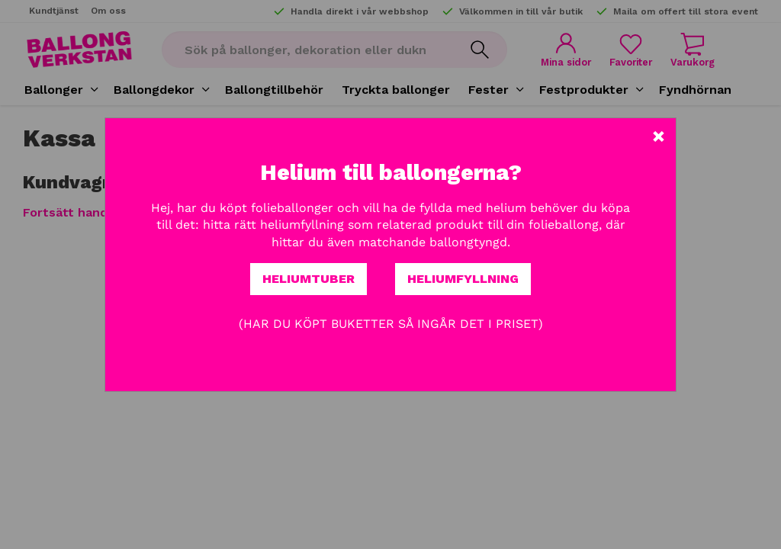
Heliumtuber (308, 278)
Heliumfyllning (463, 278)
